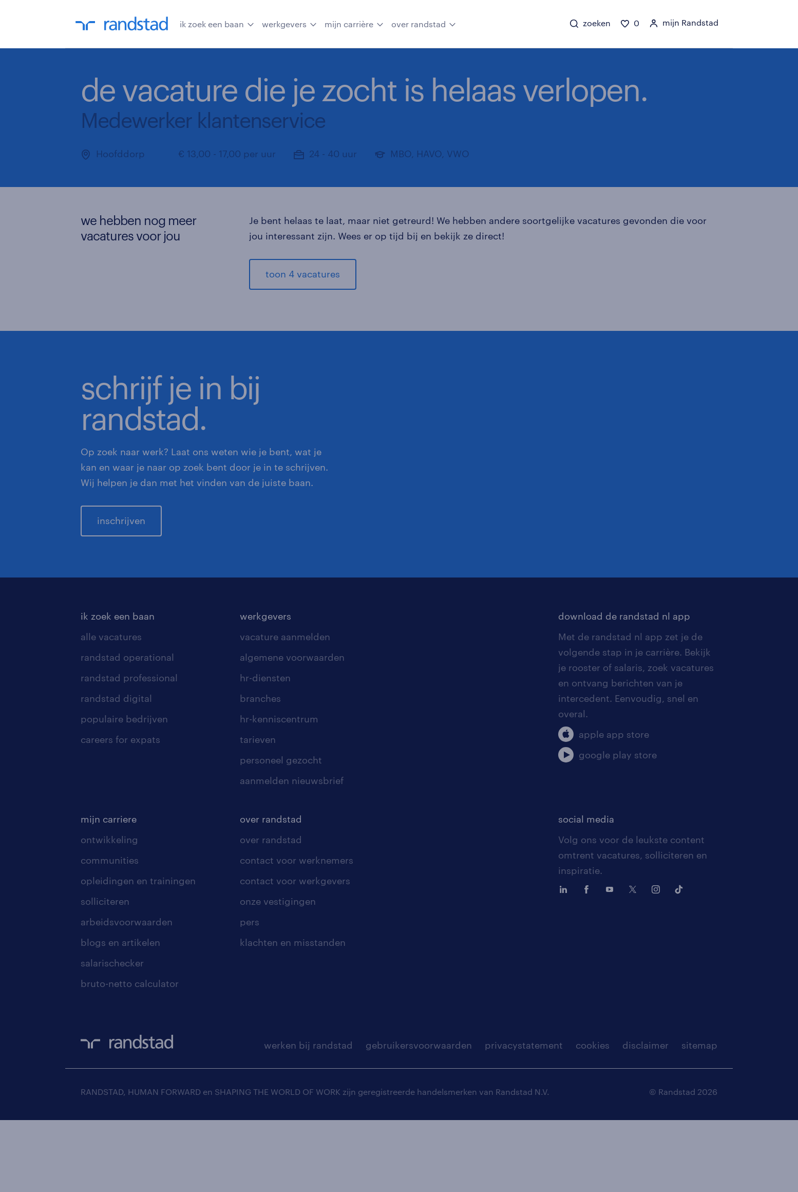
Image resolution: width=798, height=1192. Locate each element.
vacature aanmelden (285, 708)
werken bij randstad (308, 1117)
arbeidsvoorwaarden (127, 993)
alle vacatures (111, 708)
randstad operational (127, 729)
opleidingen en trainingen (138, 952)
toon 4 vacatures (302, 274)
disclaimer (645, 1117)
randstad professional (129, 749)
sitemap (699, 1117)
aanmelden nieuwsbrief (292, 852)
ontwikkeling (109, 911)
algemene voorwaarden (292, 729)
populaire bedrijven (124, 790)
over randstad (423, 23)
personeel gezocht (281, 831)
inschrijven (121, 556)
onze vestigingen (278, 973)
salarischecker (112, 1034)
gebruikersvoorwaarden (419, 1117)
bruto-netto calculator (130, 1055)
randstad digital (116, 770)
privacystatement (524, 1117)
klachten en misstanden (293, 1014)
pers (249, 993)
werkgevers (289, 23)
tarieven (258, 811)
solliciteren (105, 973)
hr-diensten (265, 749)
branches (260, 770)
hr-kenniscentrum (279, 790)
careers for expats (120, 811)
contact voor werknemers (296, 932)
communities (110, 932)
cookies (593, 1117)
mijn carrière (354, 23)
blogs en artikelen (120, 1014)
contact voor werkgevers (295, 952)
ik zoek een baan (217, 23)
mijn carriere (109, 891)
